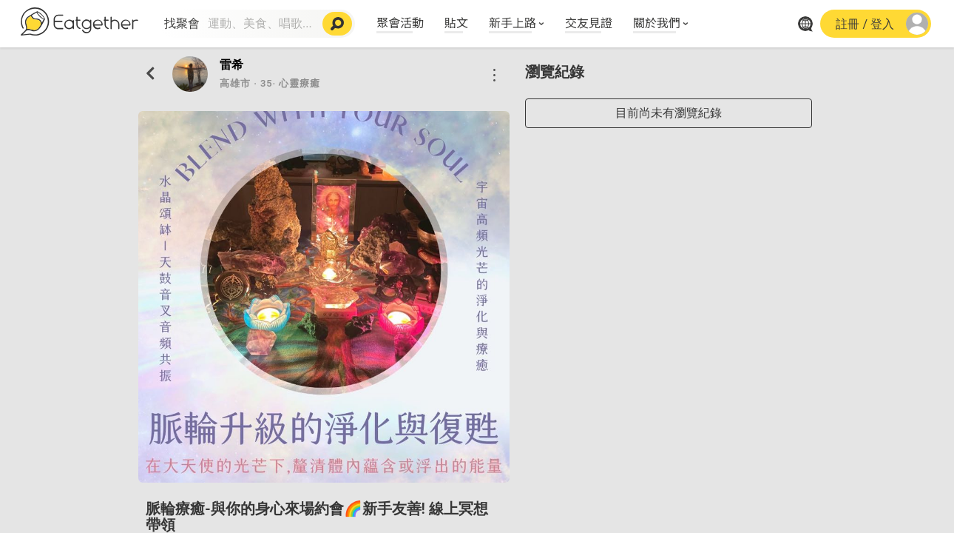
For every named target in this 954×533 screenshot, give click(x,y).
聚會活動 (400, 22)
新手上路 (512, 22)
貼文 (456, 22)
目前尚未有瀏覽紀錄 (668, 113)
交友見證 (588, 22)
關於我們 (656, 22)
